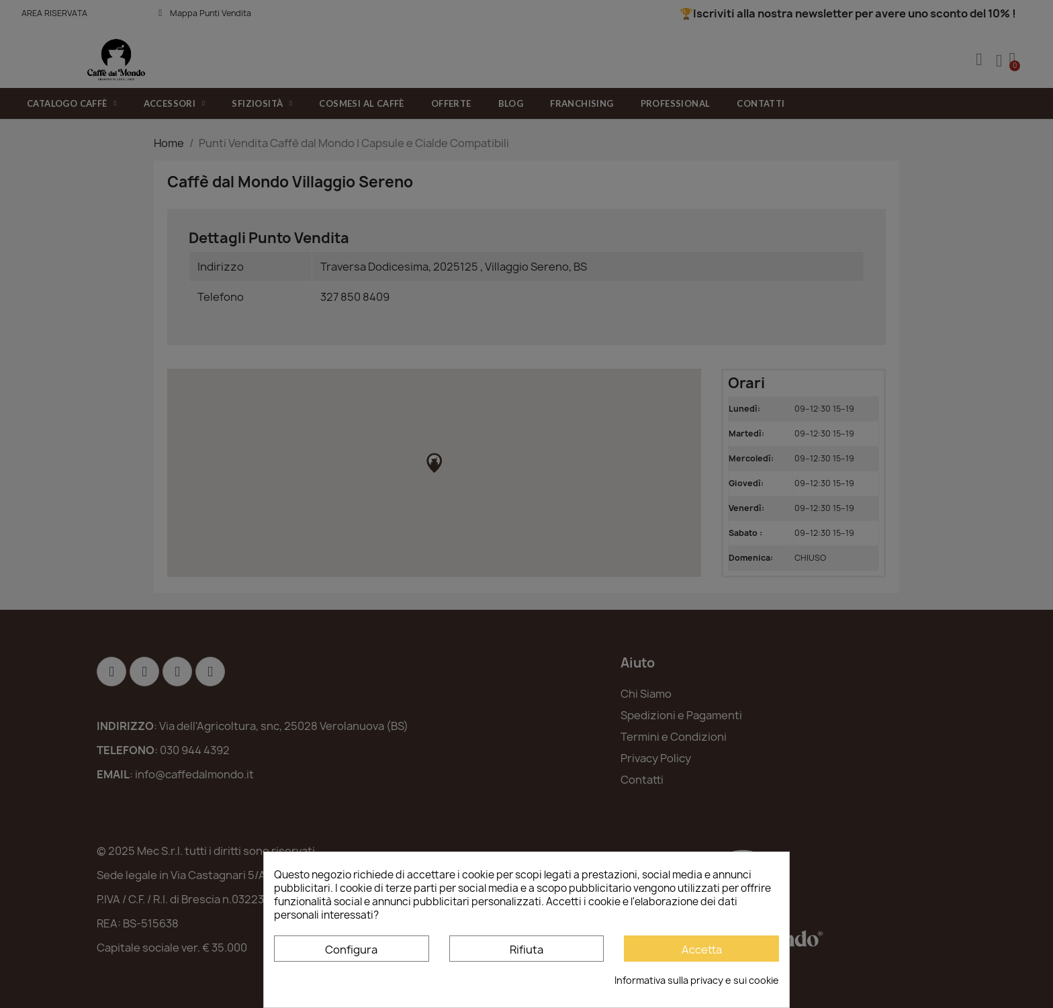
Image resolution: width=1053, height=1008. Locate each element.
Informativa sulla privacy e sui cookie (696, 980)
